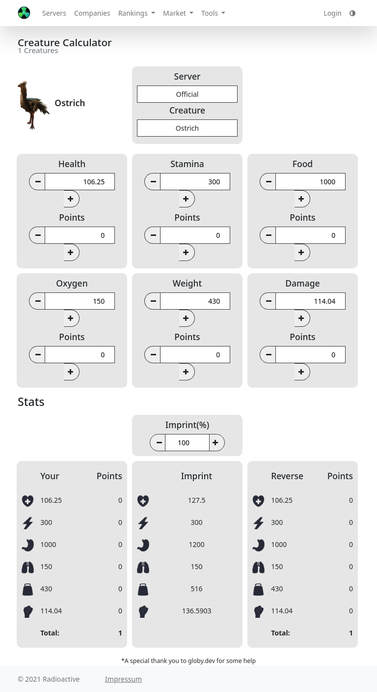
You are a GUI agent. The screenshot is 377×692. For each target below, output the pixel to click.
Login (332, 13)
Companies (92, 13)
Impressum (123, 679)
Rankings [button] (134, 13)
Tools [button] (210, 13)
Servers (54, 13)
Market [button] (175, 13)
